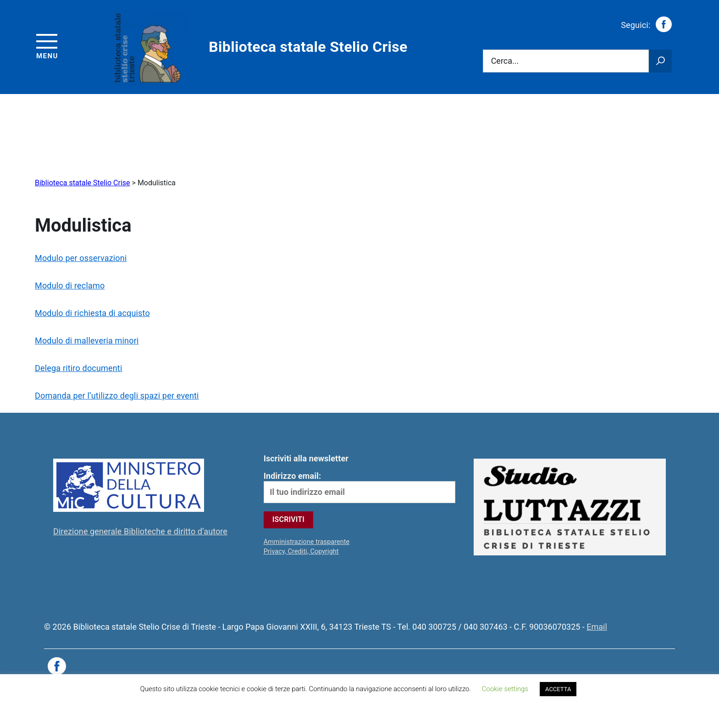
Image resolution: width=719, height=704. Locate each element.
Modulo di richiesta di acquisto (92, 313)
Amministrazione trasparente (307, 542)
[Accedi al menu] (47, 45)
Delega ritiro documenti (78, 368)
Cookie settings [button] (505, 689)
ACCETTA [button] (558, 689)
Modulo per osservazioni (81, 258)
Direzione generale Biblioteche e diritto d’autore (140, 531)
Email (596, 627)
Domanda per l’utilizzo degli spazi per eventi (117, 395)
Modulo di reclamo (70, 285)
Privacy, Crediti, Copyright (301, 551)
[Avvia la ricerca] (660, 61)
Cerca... (505, 61)
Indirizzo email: (360, 487)
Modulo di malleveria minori (87, 340)
